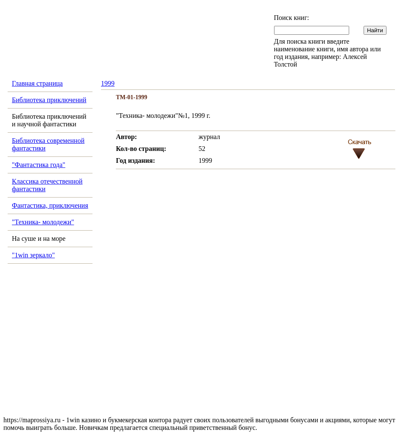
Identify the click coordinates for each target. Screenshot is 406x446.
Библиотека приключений (49, 99)
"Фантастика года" (38, 164)
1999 (108, 83)
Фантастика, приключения (50, 205)
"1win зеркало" (33, 255)
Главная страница (37, 83)
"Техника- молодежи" (43, 222)
